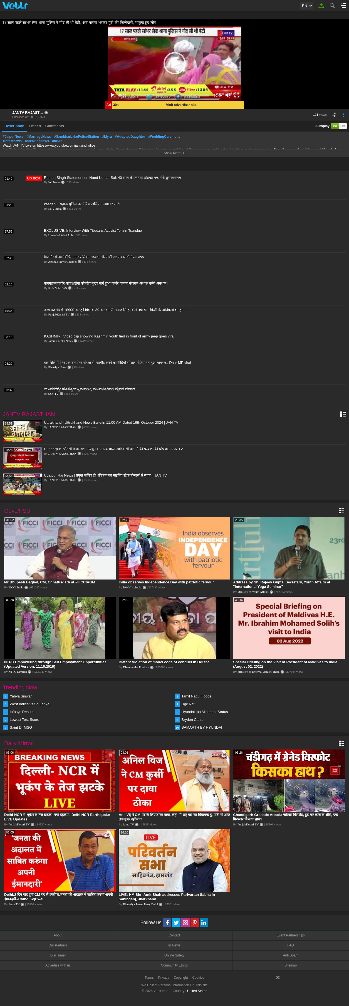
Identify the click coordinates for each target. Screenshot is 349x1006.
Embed (35, 126)
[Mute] (228, 95)
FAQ (290, 945)
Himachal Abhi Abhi (61, 235)
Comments (54, 126)
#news (57, 141)
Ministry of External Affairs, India (258, 671)
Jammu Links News (60, 340)
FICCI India (16, 587)
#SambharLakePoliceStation (76, 137)
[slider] (170, 95)
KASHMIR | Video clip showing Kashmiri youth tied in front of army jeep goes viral (109, 336)
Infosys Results (22, 712)
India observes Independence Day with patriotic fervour (166, 582)
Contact (174, 935)
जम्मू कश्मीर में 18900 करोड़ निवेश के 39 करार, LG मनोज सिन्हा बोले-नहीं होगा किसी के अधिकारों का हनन (114, 310)
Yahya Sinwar (21, 696)
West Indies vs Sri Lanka (29, 704)
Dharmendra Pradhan (136, 667)
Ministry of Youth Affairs (253, 591)
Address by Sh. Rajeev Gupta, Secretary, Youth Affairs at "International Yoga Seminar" (281, 584)
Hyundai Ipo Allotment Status (205, 712)
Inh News (54, 182)
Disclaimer (58, 955)
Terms (149, 978)
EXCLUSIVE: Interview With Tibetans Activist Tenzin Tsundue (93, 230)
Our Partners (58, 945)
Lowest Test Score (24, 719)
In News (174, 945)
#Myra (107, 137)
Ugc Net (188, 704)
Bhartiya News (57, 367)
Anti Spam (290, 955)
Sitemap (290, 965)
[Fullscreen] (237, 95)
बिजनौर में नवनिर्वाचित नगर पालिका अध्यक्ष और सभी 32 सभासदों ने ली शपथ (94, 257)
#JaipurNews (13, 137)
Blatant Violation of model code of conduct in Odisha (164, 662)
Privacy (163, 978)
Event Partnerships (291, 935)
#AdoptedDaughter (130, 137)
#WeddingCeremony (164, 137)
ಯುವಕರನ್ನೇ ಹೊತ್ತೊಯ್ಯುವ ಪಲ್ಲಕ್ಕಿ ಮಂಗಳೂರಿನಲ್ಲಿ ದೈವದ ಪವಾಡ (89, 389)
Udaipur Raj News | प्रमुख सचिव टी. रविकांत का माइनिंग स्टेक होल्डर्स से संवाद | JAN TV (105, 475)
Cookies (198, 978)
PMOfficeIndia (132, 587)
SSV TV (53, 393)
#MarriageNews (38, 137)
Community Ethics (174, 965)
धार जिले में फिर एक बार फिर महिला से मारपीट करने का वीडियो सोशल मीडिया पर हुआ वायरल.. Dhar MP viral (117, 363)
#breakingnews (37, 141)
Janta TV (128, 824)
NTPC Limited (18, 671)
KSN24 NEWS (57, 288)
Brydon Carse (193, 719)
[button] (175, 63)
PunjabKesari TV (59, 314)
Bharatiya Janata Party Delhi (140, 904)
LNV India (55, 208)
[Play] (112, 95)
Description (14, 126)
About (58, 935)
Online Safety (174, 955)
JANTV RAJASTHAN (29, 112)
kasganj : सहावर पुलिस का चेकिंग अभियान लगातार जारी (82, 204)
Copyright (181, 978)
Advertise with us (58, 965)
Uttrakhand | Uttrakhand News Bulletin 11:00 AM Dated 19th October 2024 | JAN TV (111, 422)
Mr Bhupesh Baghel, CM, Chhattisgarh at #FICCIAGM (49, 582)
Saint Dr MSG (21, 727)
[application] (174, 63)
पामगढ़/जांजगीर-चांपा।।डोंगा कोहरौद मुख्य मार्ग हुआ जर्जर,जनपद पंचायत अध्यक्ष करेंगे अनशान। (106, 283)
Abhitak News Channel (62, 261)
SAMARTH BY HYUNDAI (202, 727)
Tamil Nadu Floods (197, 696)
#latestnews (12, 141)
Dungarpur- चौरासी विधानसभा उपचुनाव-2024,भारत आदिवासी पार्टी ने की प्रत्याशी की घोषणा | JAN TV (113, 449)
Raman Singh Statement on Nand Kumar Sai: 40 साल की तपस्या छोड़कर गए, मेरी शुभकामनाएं (112, 178)
